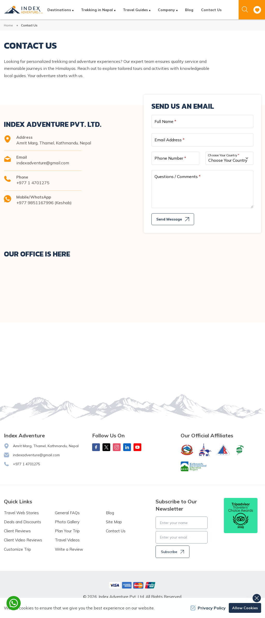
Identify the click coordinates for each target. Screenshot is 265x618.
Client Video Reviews (23, 540)
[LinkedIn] (127, 447)
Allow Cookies (245, 608)
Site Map (114, 521)
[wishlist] (257, 10)
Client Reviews (17, 530)
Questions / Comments (177, 176)
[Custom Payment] (132, 585)
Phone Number (170, 158)
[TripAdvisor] (240, 515)
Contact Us (211, 10)
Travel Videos (67, 540)
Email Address (169, 139)
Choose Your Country (223, 155)
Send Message (172, 219)
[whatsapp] (13, 603)
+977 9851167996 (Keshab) (44, 202)
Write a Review (69, 549)
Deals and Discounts (22, 521)
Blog (189, 10)
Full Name (165, 121)
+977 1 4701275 (32, 182)
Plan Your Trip (67, 530)
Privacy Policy (208, 607)
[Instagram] (117, 447)
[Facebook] (96, 447)
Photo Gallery (67, 521)
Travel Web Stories (21, 512)
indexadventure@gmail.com (42, 162)
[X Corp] (106, 447)
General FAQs (67, 512)
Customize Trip (17, 549)
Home (8, 25)
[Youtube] (137, 447)
